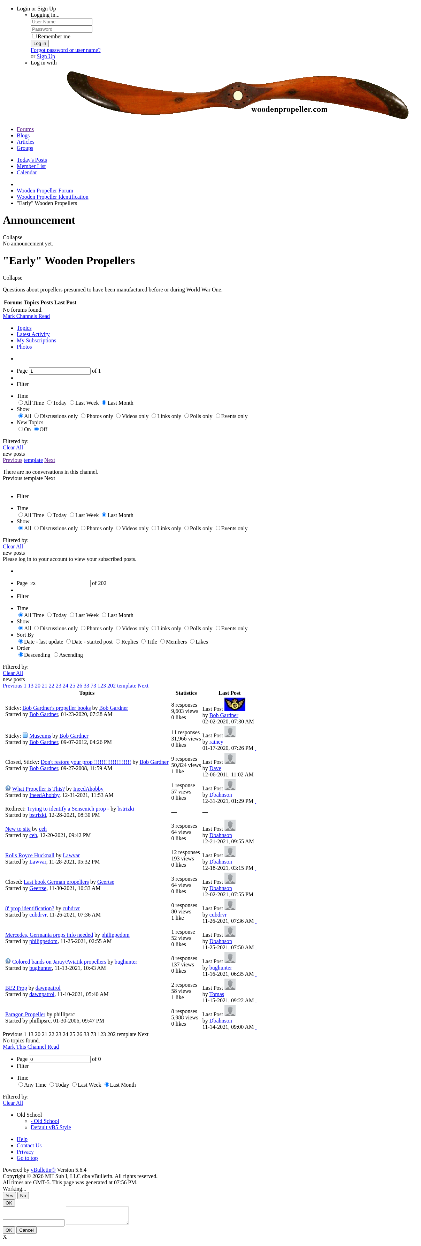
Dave (215, 768)
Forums (25, 129)
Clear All (13, 447)
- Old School (45, 1121)
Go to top (27, 1158)
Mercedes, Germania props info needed (49, 935)
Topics (24, 328)
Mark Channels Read (26, 316)
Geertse (105, 882)
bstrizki (125, 809)
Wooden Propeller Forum (45, 190)
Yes (9, 1195)
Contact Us (29, 1145)
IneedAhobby (88, 789)
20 (37, 686)
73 (93, 686)
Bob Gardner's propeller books (56, 708)
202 (111, 686)
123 (102, 686)
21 (44, 686)
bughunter (126, 962)
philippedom (115, 935)
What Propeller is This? (38, 789)
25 (72, 686)
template (33, 460)
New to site (18, 829)
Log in (39, 43)
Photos (24, 347)
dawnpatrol (48, 988)
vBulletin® (43, 1170)
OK (9, 1203)
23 (58, 686)
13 (30, 686)
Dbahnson (220, 795)
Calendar (27, 172)
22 (51, 686)
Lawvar (71, 855)
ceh (43, 829)
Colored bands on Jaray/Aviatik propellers (59, 962)
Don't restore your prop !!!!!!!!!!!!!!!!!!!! (86, 762)
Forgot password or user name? (66, 50)
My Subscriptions (36, 340)
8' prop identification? (29, 908)
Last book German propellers (56, 882)
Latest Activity (33, 334)
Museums (40, 736)
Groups (25, 148)
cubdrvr (71, 908)
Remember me (51, 36)
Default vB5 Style (51, 1127)
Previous (12, 460)
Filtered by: (16, 441)
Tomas (216, 994)
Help (22, 1139)
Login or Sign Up (36, 9)
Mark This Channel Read (31, 1047)
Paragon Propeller (25, 1014)
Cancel (26, 1233)
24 (65, 686)
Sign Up (46, 56)
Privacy (25, 1152)
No (23, 1195)
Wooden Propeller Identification (53, 197)
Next (49, 460)
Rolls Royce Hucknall (29, 855)
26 (79, 686)
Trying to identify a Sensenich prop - (68, 809)
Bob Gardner (113, 708)
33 (86, 686)
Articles (26, 142)
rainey (216, 742)
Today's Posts (32, 160)
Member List (31, 166)
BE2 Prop (16, 988)
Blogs (23, 135)
